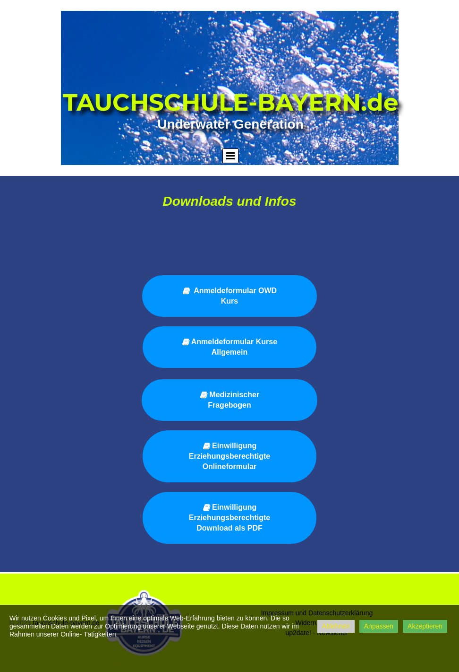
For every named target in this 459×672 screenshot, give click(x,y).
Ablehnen (336, 626)
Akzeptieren (425, 626)
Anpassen (378, 626)
